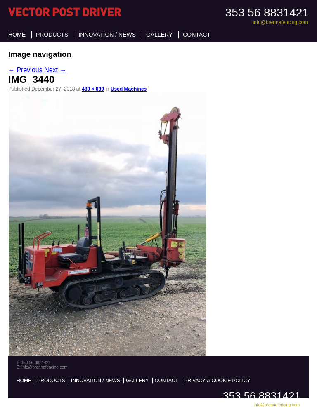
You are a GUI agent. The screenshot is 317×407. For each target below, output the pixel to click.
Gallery (159, 34)
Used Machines (129, 89)
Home (17, 34)
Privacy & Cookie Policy (217, 380)
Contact (197, 34)
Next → (55, 69)
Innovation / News (107, 34)
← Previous (25, 69)
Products (52, 34)
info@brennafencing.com (280, 22)
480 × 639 (93, 89)
